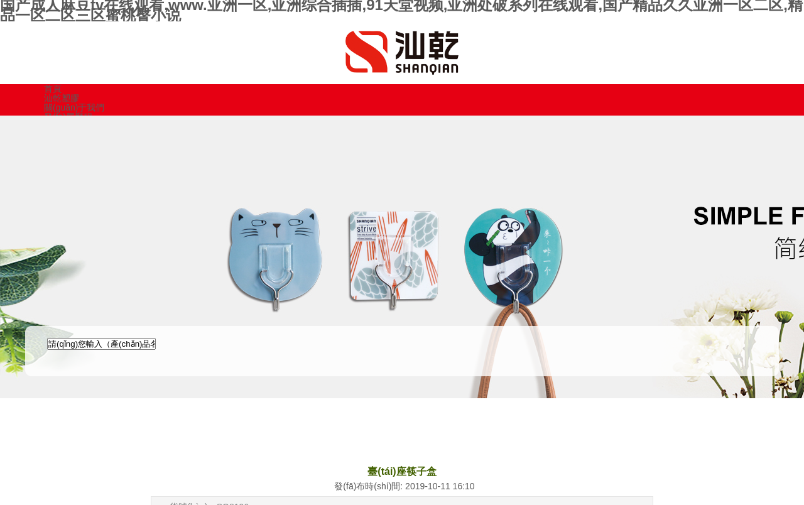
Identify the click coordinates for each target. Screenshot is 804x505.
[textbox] (101, 344)
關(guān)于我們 (74, 107)
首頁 (53, 89)
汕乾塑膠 (61, 98)
